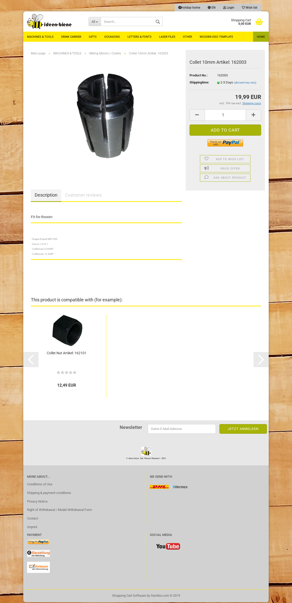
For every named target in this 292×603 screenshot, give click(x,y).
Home (261, 36)
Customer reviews (83, 196)
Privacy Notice (37, 502)
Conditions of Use (39, 485)
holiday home (189, 7)
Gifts (93, 36)
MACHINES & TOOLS (40, 36)
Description (46, 196)
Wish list (249, 7)
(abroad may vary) (245, 83)
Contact (32, 519)
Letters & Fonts (140, 36)
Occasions (112, 36)
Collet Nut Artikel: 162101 (67, 354)
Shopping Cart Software (129, 596)
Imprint (32, 528)
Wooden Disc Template (216, 36)
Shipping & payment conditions (49, 493)
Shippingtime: (199, 83)
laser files (167, 36)
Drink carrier (71, 36)
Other (187, 36)
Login (228, 7)
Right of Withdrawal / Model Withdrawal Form (59, 511)
